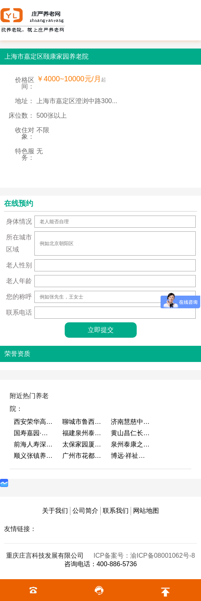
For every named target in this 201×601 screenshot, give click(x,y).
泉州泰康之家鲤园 (131, 444)
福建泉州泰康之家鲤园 (82, 433)
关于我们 (55, 510)
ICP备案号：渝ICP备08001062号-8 (144, 555)
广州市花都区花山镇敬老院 (82, 455)
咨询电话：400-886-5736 (100, 564)
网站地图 (146, 510)
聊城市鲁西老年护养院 (82, 421)
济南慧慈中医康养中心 (131, 421)
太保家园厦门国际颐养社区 (82, 444)
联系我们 (116, 510)
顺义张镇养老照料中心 (34, 455)
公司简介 (85, 510)
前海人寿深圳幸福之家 (34, 444)
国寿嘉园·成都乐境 (34, 433)
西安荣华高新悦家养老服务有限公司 (34, 421)
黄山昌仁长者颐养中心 (131, 433)
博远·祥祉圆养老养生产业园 (131, 455)
